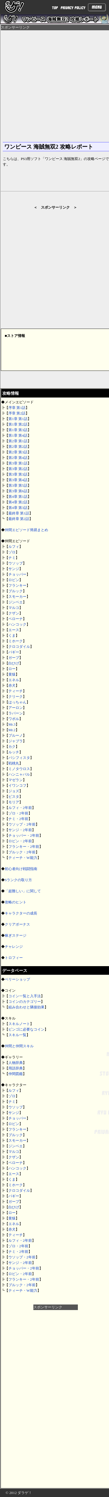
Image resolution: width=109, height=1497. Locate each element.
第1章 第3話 (18, 430)
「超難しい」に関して (23, 891)
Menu (97, 7)
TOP (55, 8)
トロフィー (14, 958)
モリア (13, 802)
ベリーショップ (17, 979)
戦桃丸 (13, 763)
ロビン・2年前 (20, 841)
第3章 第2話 (18, 469)
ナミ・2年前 (18, 819)
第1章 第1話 (18, 419)
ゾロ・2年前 (18, 813)
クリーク (15, 696)
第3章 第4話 (18, 480)
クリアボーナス (17, 924)
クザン (13, 613)
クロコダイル (19, 646)
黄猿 (12, 674)
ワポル (13, 719)
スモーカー (17, 596)
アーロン (15, 708)
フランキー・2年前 (23, 846)
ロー (12, 669)
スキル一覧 (17, 1035)
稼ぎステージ (15, 935)
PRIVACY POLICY (73, 8)
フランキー (17, 585)
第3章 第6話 (18, 491)
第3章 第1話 (18, 463)
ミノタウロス (19, 769)
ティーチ (15, 691)
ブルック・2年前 (22, 852)
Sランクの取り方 (18, 880)
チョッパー (17, 574)
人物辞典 (15, 1063)
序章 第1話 (17, 408)
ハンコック (17, 624)
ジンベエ (15, 602)
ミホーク (15, 641)
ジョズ (13, 791)
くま (12, 635)
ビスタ (13, 796)
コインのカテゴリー (24, 1001)
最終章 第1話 (18, 513)
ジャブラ (15, 741)
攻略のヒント (15, 902)
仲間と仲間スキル (19, 1046)
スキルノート (19, 1024)
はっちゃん (17, 702)
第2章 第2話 (18, 446)
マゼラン (15, 780)
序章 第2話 (17, 413)
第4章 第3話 (18, 508)
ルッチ (13, 752)
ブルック (15, 591)
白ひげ (13, 663)
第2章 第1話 (18, 441)
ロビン (13, 580)
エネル (13, 680)
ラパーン (15, 713)
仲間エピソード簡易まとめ (26, 530)
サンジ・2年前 (20, 830)
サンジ (13, 569)
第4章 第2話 (18, 502)
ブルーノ (15, 735)
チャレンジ (14, 946)
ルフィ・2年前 (20, 808)
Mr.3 (12, 724)
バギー (13, 652)
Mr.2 (12, 730)
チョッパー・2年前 (23, 835)
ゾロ (12, 552)
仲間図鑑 (15, 1074)
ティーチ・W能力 (22, 858)
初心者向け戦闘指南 (21, 869)
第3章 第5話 (18, 485)
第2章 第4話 (18, 458)
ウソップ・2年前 (22, 824)
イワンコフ (17, 785)
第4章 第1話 (18, 496)
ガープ (13, 658)
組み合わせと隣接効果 (26, 1007)
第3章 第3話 (18, 474)
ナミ (12, 558)
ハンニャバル (19, 774)
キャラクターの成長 (21, 913)
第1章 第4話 (18, 435)
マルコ (13, 608)
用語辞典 (15, 1068)
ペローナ (15, 619)
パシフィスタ (19, 758)
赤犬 (12, 685)
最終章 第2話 (18, 519)
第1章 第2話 (18, 424)
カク (12, 746)
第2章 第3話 (18, 452)
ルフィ (13, 546)
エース (13, 630)
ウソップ (15, 563)
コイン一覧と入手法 (24, 996)
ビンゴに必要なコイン (26, 1029)
